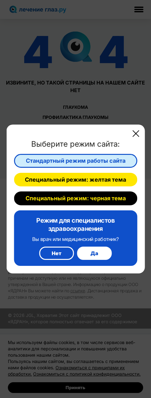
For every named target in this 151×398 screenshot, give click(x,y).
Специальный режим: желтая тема (75, 179)
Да (94, 253)
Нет (56, 253)
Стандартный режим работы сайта (75, 160)
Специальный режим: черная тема (76, 198)
